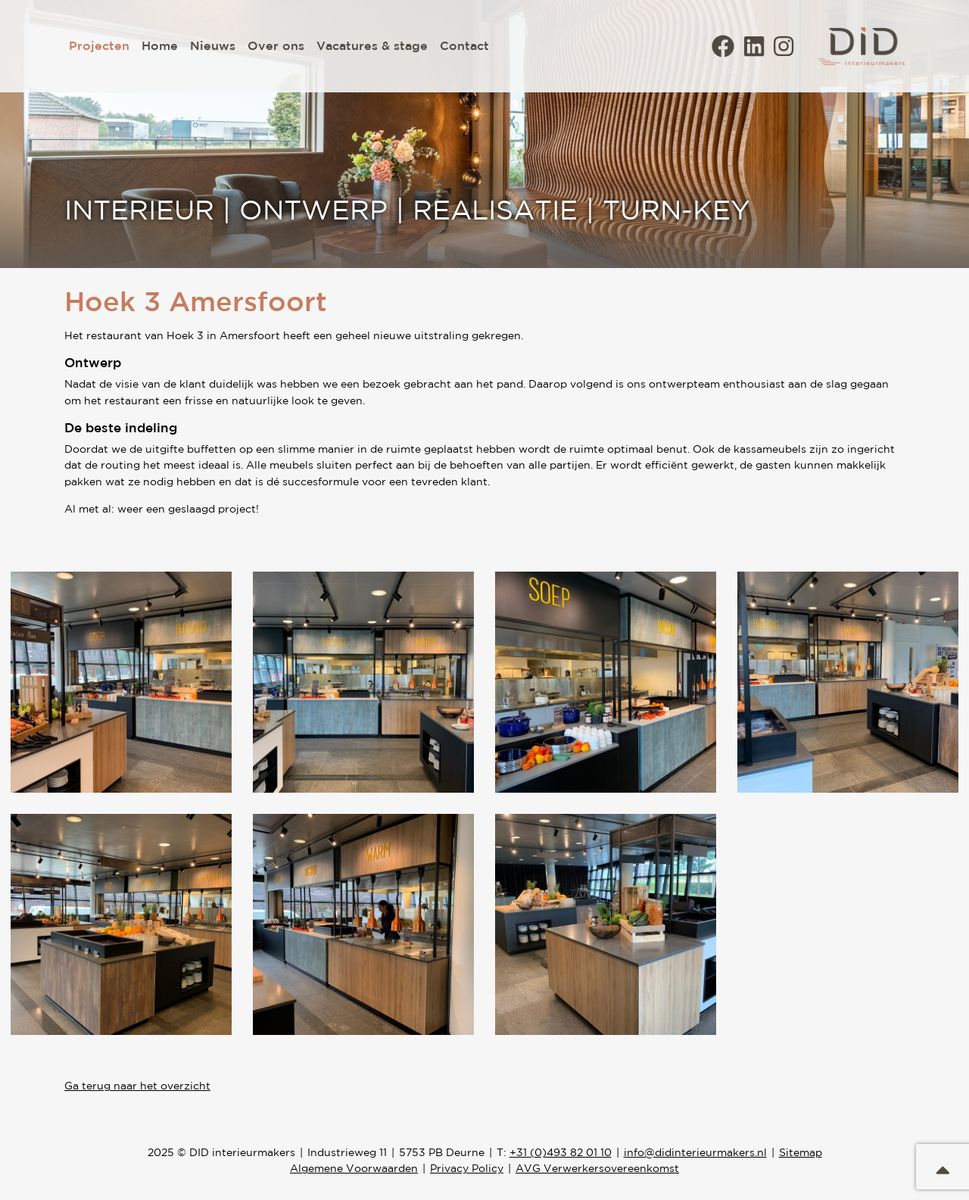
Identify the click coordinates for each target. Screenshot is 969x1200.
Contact (464, 45)
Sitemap (800, 1152)
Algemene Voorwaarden (354, 1168)
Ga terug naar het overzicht (137, 1086)
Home (160, 45)
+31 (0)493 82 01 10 (560, 1152)
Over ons (276, 45)
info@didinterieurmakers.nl (695, 1152)
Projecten (99, 45)
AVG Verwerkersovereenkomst (597, 1168)
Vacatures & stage (372, 45)
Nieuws (212, 45)
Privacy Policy (466, 1168)
